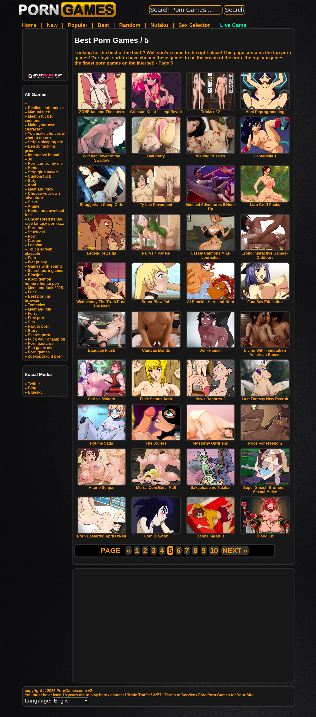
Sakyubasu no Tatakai (210, 486)
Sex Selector (194, 25)
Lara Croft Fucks (265, 203)
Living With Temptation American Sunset (265, 351)
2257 (157, 695)
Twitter (34, 384)
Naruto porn (39, 326)
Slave (33, 202)
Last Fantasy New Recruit (265, 397)
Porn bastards (41, 343)
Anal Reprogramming (265, 110)
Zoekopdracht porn (45, 356)
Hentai (34, 168)
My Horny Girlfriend (210, 441)
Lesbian (35, 245)
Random (129, 25)
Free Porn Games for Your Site (225, 695)
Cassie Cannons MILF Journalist (210, 254)
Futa (32, 258)
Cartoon (35, 241)
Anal (32, 185)
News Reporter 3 (210, 397)
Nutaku (159, 25)
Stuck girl (36, 232)
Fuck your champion (46, 339)
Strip (32, 181)
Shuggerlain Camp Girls (101, 203)
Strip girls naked (43, 172)
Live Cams (233, 25)
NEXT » (235, 550)
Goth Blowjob (156, 534)
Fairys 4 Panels (156, 251)
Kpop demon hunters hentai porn (43, 281)
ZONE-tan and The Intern (101, 110)
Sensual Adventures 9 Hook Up (210, 205)
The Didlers (156, 441)
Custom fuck (39, 176)
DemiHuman (210, 348)
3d (30, 159)
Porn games (39, 352)
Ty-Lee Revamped (156, 203)
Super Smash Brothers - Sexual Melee (265, 488)
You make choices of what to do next (45, 135)
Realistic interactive (46, 108)
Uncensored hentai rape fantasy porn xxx (44, 221)
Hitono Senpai (101, 486)
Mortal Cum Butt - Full (156, 486)
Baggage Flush (101, 348)
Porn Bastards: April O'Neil (101, 534)
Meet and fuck (40, 189)
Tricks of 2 (210, 110)
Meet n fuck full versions (40, 118)
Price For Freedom (265, 441)
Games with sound (45, 266)
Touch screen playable (38, 251)
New (52, 25)
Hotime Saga (101, 441)
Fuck (32, 292)
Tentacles (36, 305)
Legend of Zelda (101, 251)
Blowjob (35, 275)
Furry (33, 313)
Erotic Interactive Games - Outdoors (265, 254)
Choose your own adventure (42, 195)
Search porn (39, 335)
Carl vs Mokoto (101, 397)
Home (29, 25)
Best (103, 25)
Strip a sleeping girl (45, 142)
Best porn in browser (37, 298)
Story (33, 331)
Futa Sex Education (265, 300)
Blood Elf (265, 534)
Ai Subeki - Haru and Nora (210, 300)
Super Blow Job (156, 300)
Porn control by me (45, 163)
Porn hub (36, 228)
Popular (78, 25)
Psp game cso (41, 348)
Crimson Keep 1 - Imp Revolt (156, 110)
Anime (33, 206)
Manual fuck (39, 112)
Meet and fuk (39, 309)
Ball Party (156, 154)
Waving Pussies (210, 154)
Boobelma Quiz (210, 534)
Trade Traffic (138, 695)
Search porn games (45, 271)
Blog (32, 388)
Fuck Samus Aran (156, 397)
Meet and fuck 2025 (45, 288)
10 (214, 550)
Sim (31, 322)
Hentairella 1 (265, 154)
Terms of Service (180, 695)
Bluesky (35, 392)
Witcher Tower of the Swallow (101, 156)
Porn (32, 236)
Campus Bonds (156, 348)
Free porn (37, 318)
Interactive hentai (43, 155)
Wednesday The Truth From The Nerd (101, 302)
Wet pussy (37, 262)
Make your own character (40, 127)
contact (117, 695)
